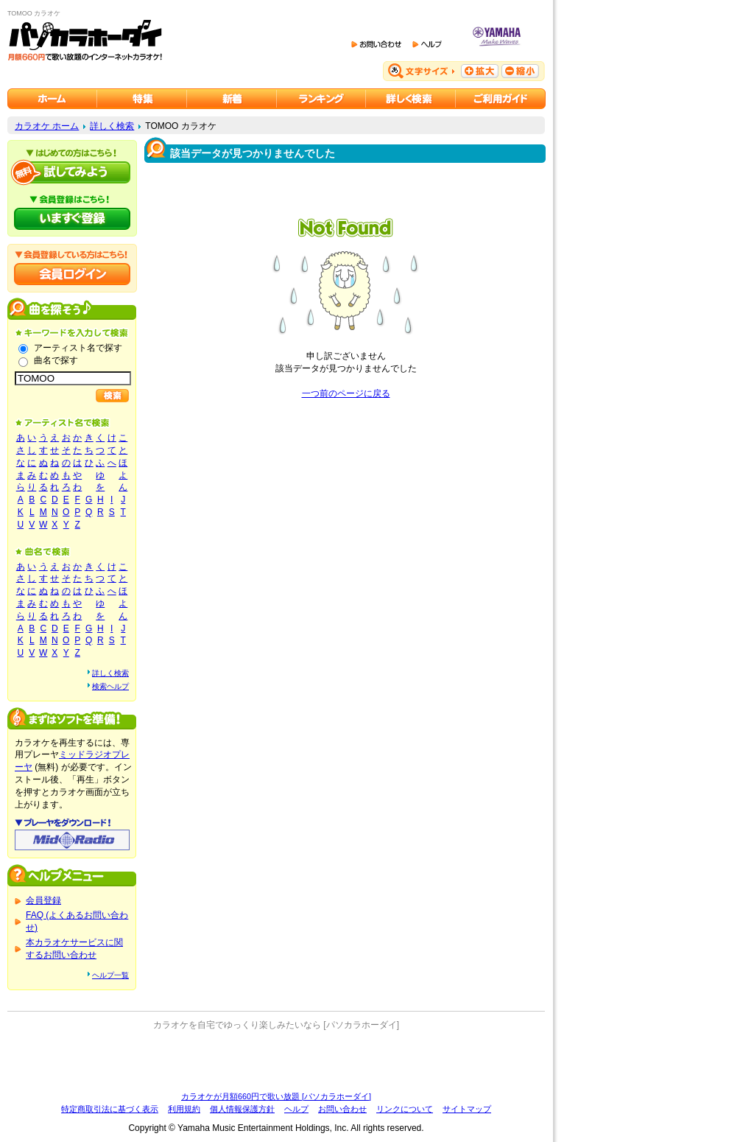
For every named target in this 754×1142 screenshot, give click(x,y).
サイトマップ (467, 1108)
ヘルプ (296, 1108)
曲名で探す (56, 360)
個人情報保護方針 (242, 1108)
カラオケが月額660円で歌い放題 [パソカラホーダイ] (276, 1096)
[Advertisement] (276, 1061)
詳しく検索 (112, 126)
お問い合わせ (342, 1108)
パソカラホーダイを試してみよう (72, 172)
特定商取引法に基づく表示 (109, 1108)
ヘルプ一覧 (110, 975)
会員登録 (43, 900)
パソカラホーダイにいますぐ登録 (72, 219)
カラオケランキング (321, 98)
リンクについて (404, 1108)
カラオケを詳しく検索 (411, 98)
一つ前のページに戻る (346, 393)
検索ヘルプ (110, 686)
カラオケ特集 (142, 98)
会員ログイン (72, 274)
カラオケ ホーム (47, 126)
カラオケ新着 (232, 98)
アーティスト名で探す (78, 348)
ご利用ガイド (501, 98)
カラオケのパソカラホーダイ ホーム (52, 98)
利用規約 (184, 1108)
